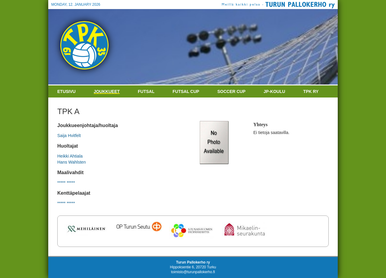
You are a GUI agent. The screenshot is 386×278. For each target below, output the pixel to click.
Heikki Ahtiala (70, 156)
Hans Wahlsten (71, 162)
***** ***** (66, 182)
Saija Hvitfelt (69, 135)
